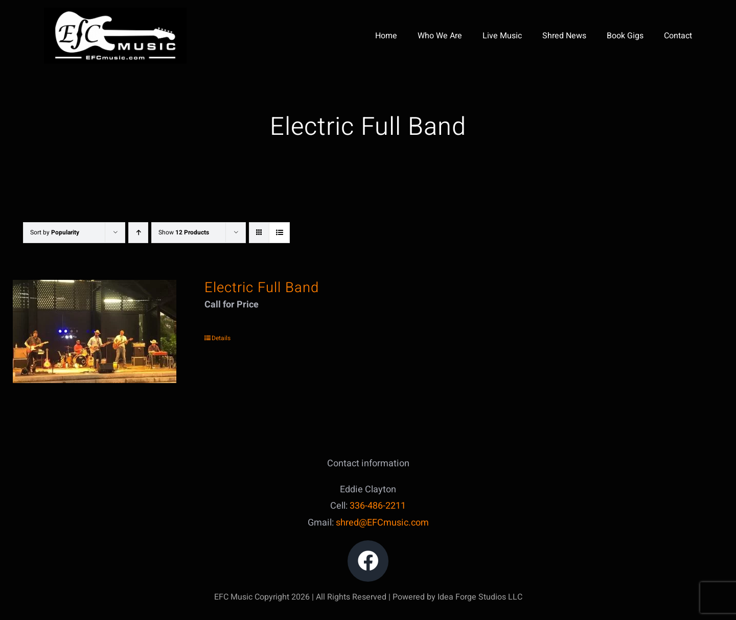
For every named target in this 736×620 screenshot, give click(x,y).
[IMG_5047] (115, 12)
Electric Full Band (261, 287)
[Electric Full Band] (94, 331)
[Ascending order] (138, 232)
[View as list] (279, 233)
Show (183, 232)
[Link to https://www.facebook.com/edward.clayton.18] (368, 561)
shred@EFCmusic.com (382, 523)
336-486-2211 (378, 506)
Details (221, 338)
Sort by (54, 232)
